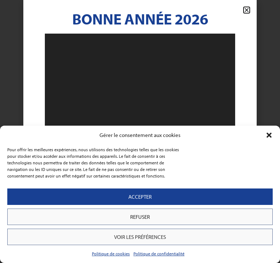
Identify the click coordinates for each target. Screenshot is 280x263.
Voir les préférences (140, 236)
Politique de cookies (111, 253)
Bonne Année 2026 (140, 18)
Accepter (140, 196)
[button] (269, 135)
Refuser (140, 216)
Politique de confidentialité (158, 253)
